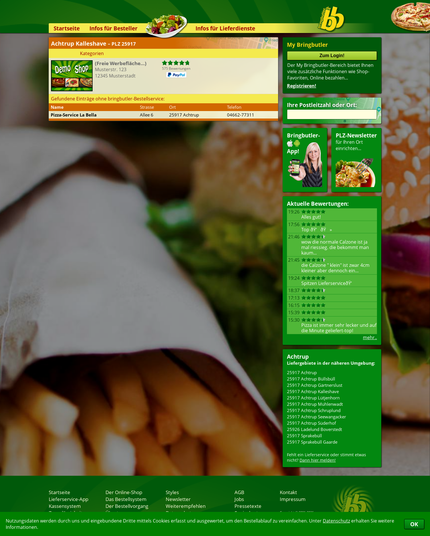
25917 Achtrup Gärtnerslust (314, 385)
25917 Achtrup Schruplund (314, 410)
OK (414, 524)
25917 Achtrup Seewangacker (316, 417)
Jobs (239, 499)
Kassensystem (65, 505)
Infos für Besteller (113, 28)
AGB (239, 492)
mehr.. (370, 337)
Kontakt (288, 492)
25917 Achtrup (302, 372)
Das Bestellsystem (125, 499)
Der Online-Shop (123, 492)
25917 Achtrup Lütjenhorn (313, 398)
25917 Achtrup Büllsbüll (311, 379)
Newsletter (178, 499)
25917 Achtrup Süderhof (311, 423)
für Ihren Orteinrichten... (356, 159)
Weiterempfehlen (186, 505)
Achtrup (298, 356)
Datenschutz (336, 521)
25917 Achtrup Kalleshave (313, 391)
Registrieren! (301, 86)
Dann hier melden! (318, 460)
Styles (172, 492)
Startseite (67, 28)
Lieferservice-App (68, 499)
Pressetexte (247, 505)
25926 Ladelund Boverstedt (314, 429)
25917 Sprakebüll (304, 435)
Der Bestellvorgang (126, 505)
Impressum (293, 499)
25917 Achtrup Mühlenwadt (315, 404)
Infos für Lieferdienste (225, 28)
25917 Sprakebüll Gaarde (312, 442)
